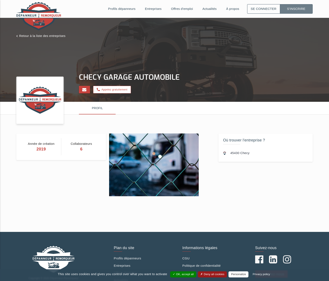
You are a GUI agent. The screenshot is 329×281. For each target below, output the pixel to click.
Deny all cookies (212, 274)
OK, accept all (183, 274)
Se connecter (264, 8)
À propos (232, 8)
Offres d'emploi (182, 8)
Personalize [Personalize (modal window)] (238, 274)
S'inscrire (296, 8)
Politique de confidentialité (201, 265)
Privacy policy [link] (261, 274)
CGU (185, 258)
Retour (42, 36)
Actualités (209, 8)
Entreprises (153, 8)
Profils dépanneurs (121, 8)
